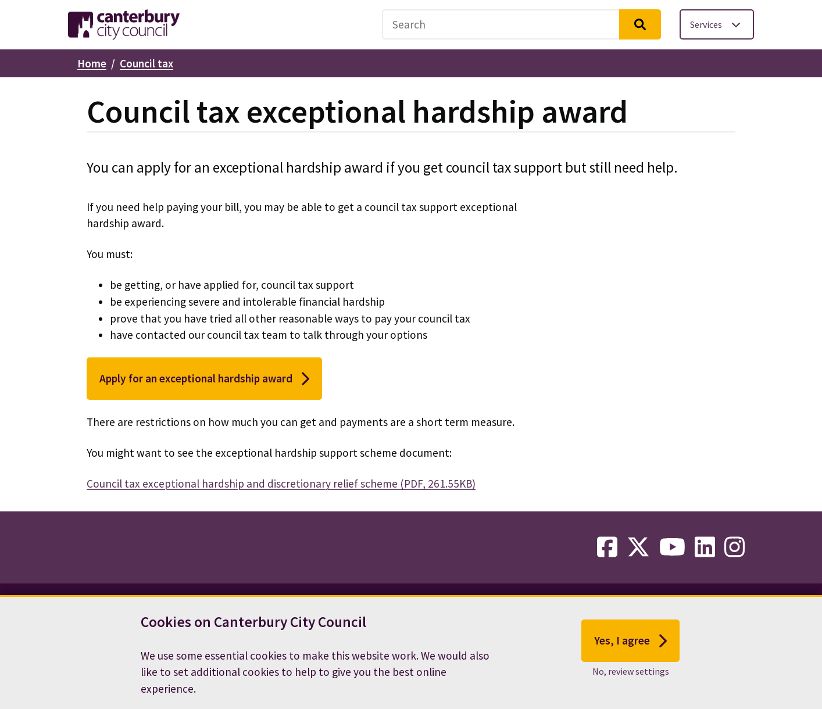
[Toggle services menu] (717, 24)
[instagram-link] (734, 547)
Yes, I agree (630, 649)
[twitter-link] (638, 547)
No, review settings (630, 680)
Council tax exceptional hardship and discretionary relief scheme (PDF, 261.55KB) (281, 483)
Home (91, 63)
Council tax (146, 63)
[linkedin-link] (705, 547)
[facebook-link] (607, 547)
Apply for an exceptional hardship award (204, 378)
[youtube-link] (672, 547)
